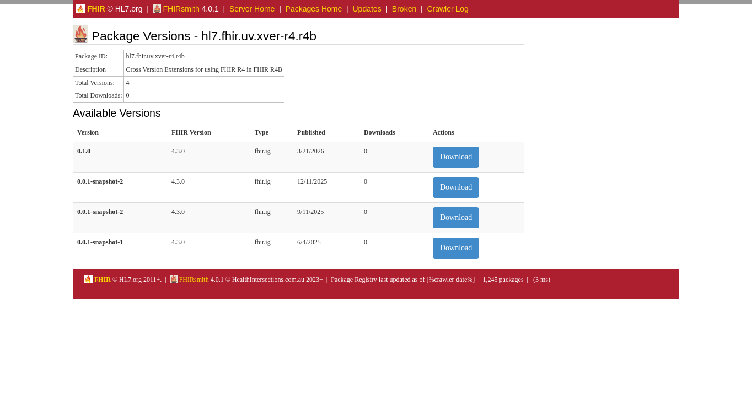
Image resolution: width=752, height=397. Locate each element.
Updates (367, 8)
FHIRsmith (176, 8)
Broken (404, 8)
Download (456, 157)
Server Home (252, 8)
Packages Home (314, 8)
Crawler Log (447, 8)
